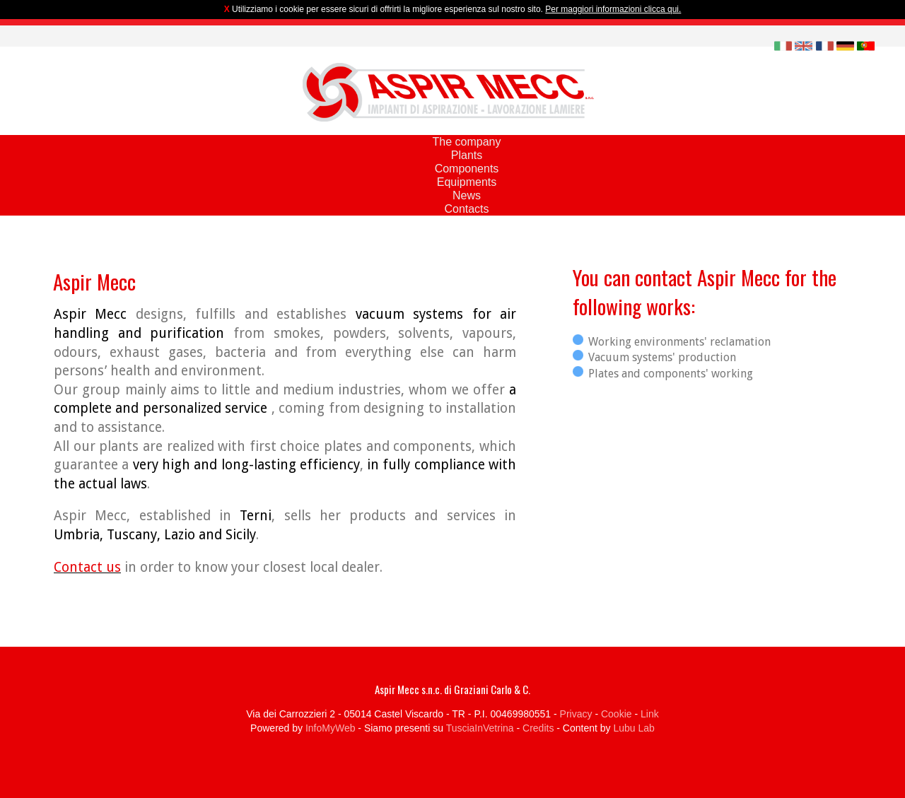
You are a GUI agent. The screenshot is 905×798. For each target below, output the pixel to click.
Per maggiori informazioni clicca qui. (613, 9)
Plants (466, 155)
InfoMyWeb (330, 728)
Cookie (616, 714)
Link (650, 714)
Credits (538, 728)
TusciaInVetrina (480, 728)
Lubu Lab (633, 728)
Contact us (87, 567)
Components (467, 169)
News (466, 195)
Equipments (467, 182)
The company (467, 142)
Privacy (576, 714)
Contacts (466, 209)
